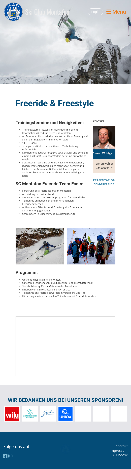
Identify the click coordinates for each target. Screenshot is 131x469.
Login (95, 12)
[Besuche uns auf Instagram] (10, 456)
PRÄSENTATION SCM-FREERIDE (104, 182)
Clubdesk (120, 455)
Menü (116, 12)
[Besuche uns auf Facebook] (5, 456)
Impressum (119, 450)
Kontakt (122, 445)
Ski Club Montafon (47, 11)
